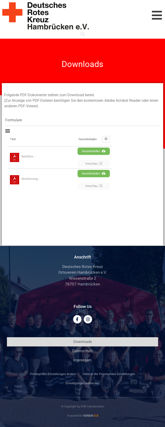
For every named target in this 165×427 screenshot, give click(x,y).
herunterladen (93, 151)
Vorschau (93, 163)
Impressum (82, 360)
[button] (82, 34)
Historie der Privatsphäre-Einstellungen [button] (109, 374)
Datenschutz (82, 351)
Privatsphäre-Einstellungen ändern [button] (53, 374)
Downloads (82, 342)
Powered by (82, 415)
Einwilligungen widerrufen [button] (82, 383)
